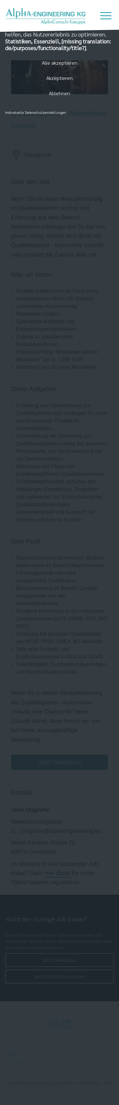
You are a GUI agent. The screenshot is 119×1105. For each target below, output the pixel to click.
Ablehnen (59, 93)
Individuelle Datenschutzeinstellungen (35, 112)
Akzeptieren (59, 78)
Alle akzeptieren (59, 62)
